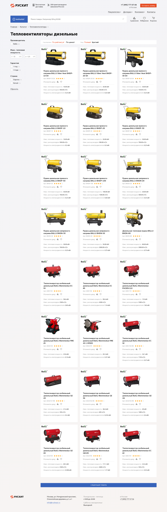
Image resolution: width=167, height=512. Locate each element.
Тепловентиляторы (38, 27)
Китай (16, 83)
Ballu (16, 44)
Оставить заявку (148, 5)
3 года (17, 70)
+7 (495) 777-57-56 (129, 4)
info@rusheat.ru (53, 502)
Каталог (23, 27)
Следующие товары (99, 485)
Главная (13, 27)
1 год (16, 66)
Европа (17, 79)
